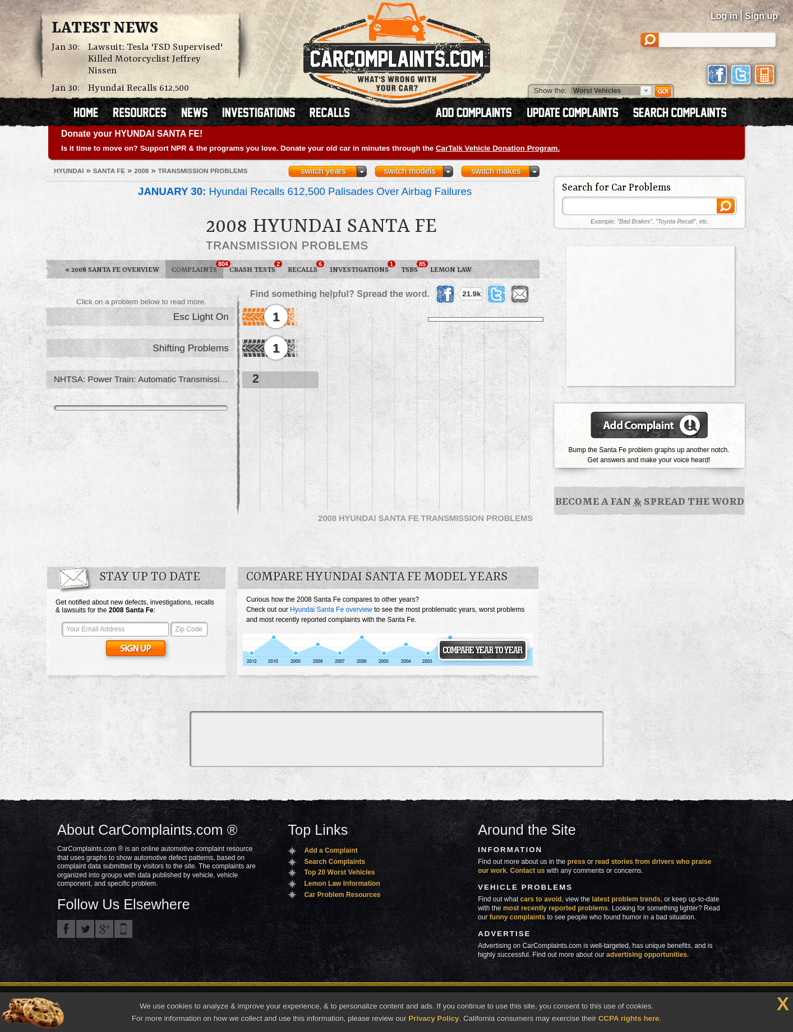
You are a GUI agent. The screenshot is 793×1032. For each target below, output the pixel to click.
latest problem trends (626, 899)
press (576, 862)
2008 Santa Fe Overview (112, 270)
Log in (724, 16)
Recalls (306, 267)
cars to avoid (541, 899)
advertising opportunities (646, 955)
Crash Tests (255, 267)
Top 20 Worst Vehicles (339, 872)
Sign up (761, 16)
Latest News (105, 29)
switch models (409, 170)
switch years (323, 170)
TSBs (412, 267)
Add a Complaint (330, 850)
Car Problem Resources (342, 895)
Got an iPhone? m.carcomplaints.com (123, 929)
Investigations (362, 267)
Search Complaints (334, 862)
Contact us (527, 871)
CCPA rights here (629, 1018)
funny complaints (517, 917)
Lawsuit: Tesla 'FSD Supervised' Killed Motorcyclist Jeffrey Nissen (155, 59)
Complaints (197, 267)
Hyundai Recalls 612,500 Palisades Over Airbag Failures (305, 191)
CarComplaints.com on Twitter (85, 929)
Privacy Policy (433, 1018)
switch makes (496, 170)
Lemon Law (451, 270)
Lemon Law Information (342, 883)
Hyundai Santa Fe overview (331, 609)
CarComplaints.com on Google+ (104, 929)
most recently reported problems (555, 908)
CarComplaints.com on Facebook (66, 929)
